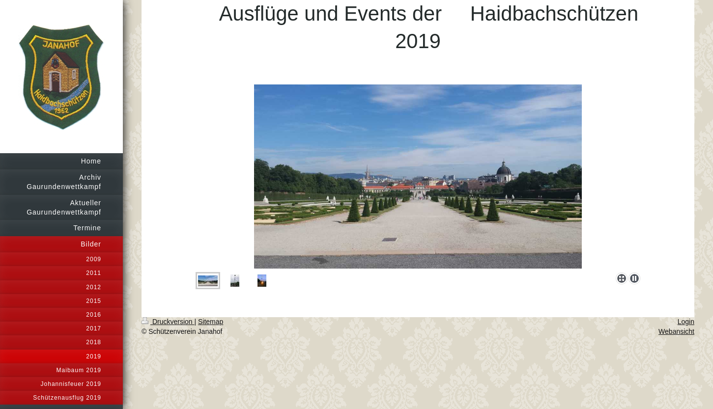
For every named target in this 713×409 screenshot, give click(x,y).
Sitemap (210, 322)
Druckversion (168, 322)
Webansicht (676, 331)
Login (686, 322)
